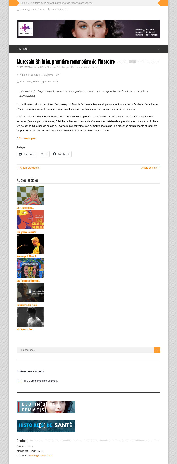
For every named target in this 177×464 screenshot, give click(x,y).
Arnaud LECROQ (29, 75)
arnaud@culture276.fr (40, 455)
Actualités (25, 81)
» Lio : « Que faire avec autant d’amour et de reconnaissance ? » (56, 2)
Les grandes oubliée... (27, 232)
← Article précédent (28, 167)
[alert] (88, 380)
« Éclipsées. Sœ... (25, 329)
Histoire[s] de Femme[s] (46, 81)
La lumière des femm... (28, 305)
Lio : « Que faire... (25, 208)
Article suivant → (150, 167)
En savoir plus (27, 138)
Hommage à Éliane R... (27, 256)
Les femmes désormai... (28, 281)
